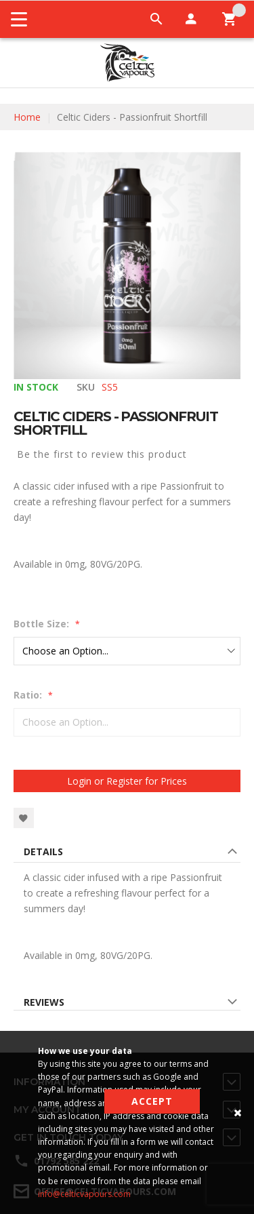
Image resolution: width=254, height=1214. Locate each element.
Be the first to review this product (102, 454)
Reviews (44, 1002)
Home (27, 117)
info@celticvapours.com (84, 1194)
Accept (152, 1101)
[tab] (127, 853)
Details (43, 851)
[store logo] (127, 62)
